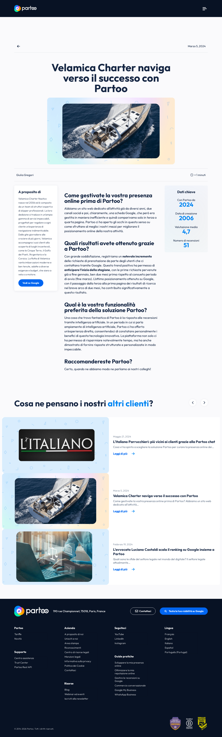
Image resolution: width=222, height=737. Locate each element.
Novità (18, 638)
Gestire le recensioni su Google (127, 679)
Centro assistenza (24, 658)
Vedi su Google (31, 283)
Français (169, 634)
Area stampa (72, 643)
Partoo (18, 628)
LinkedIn (119, 638)
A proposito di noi (74, 634)
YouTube (119, 634)
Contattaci (143, 611)
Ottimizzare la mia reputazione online (125, 672)
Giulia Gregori (25, 175)
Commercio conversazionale (130, 685)
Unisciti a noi (71, 638)
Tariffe (18, 634)
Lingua (169, 628)
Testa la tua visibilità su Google (184, 611)
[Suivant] (192, 402)
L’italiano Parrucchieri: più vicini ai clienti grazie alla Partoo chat (164, 441)
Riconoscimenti (73, 647)
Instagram (120, 643)
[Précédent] (204, 402)
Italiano (169, 643)
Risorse (69, 683)
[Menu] (205, 8)
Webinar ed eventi (74, 694)
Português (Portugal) (176, 652)
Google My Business (125, 690)
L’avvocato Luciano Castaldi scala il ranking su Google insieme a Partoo (163, 551)
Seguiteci (120, 628)
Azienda (69, 628)
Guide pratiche (124, 656)
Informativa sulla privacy (78, 661)
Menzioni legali (72, 656)
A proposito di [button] (29, 192)
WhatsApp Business (125, 694)
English (168, 638)
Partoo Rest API (23, 667)
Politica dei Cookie (74, 665)
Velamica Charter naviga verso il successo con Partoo (155, 496)
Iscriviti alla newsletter (76, 698)
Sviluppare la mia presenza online (129, 664)
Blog (67, 689)
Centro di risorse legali (77, 652)
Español (169, 647)
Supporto (20, 652)
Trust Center (21, 662)
